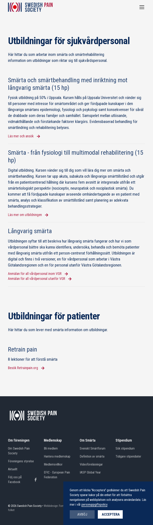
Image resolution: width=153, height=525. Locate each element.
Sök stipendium (125, 448)
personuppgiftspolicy (94, 504)
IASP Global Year (90, 472)
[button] (141, 7)
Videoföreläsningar (91, 464)
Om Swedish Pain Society (19, 451)
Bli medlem (51, 448)
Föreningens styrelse (21, 461)
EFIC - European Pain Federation (57, 475)
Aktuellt (12, 469)
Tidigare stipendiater (128, 456)
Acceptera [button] (111, 514)
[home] (30, 7)
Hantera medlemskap (57, 456)
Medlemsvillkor (53, 464)
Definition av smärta (92, 456)
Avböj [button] (82, 514)
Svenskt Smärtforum (92, 448)
